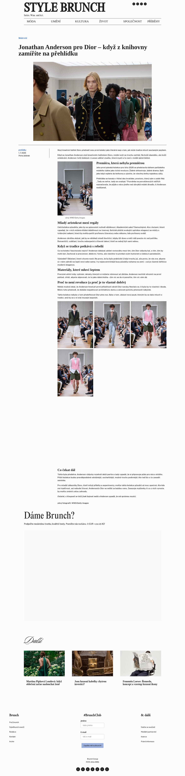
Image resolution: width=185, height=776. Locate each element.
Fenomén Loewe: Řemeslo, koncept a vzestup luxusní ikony (140, 683)
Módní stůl (23, 38)
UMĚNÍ (55, 21)
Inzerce (144, 736)
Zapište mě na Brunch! (92, 745)
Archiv (11, 741)
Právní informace (147, 741)
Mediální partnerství (148, 732)
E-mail (83, 732)
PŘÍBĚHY (153, 21)
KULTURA (82, 21)
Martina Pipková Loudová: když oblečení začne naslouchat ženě (44, 683)
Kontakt (12, 736)
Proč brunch (14, 722)
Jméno (83, 721)
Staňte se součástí (148, 727)
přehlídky (22, 150)
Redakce (12, 732)
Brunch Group (92, 759)
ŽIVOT (103, 21)
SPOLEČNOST (132, 21)
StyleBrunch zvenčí (16, 727)
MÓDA (31, 21)
